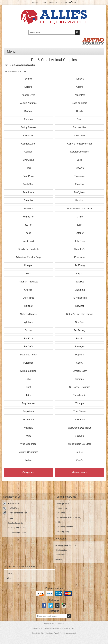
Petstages (79, 346)
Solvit (28, 379)
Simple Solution (28, 371)
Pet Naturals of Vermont (79, 208)
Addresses (60, 555)
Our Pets (79, 322)
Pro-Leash (79, 257)
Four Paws (28, 176)
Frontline (79, 184)
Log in (43, 2)
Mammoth (79, 290)
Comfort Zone (28, 143)
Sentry (79, 363)
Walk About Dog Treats (79, 428)
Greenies (28, 200)
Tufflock (80, 78)
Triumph (79, 403)
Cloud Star (79, 135)
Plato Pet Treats (28, 354)
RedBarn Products (28, 281)
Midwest (79, 306)
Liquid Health (28, 241)
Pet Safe (28, 346)
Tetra (28, 395)
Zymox (28, 78)
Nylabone (28, 322)
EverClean (28, 160)
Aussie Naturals (28, 103)
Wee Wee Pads (28, 444)
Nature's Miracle (28, 314)
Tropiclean (79, 176)
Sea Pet (79, 281)
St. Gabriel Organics (79, 387)
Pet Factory (80, 330)
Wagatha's (79, 249)
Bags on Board (79, 103)
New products (63, 504)
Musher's (28, 208)
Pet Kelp (28, 338)
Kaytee (79, 273)
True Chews (79, 411)
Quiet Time (28, 298)
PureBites (28, 363)
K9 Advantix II (79, 298)
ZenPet (79, 452)
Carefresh (28, 135)
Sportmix (79, 379)
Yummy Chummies (28, 452)
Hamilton (79, 200)
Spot (28, 387)
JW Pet (28, 225)
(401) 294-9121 (15, 504)
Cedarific (79, 436)
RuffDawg (79, 265)
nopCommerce (58, 623)
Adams (79, 87)
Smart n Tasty (80, 371)
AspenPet (80, 95)
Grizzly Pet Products (28, 249)
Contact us (62, 508)
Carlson (28, 151)
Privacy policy (63, 531)
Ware (28, 436)
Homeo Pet (28, 216)
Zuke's (79, 460)
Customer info (61, 550)
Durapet (28, 265)
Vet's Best (79, 419)
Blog (9, 578)
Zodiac (28, 460)
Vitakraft (28, 428)
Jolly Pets (79, 241)
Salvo (28, 273)
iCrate (79, 216)
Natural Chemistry (79, 151)
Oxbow (28, 330)
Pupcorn (79, 354)
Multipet (28, 306)
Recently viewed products (66, 545)
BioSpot (28, 111)
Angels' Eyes (28, 95)
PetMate (28, 119)
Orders (59, 559)
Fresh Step (28, 184)
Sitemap (61, 513)
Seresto (28, 87)
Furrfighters (80, 192)
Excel (79, 160)
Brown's (79, 168)
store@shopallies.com (18, 513)
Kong (28, 233)
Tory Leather (28, 403)
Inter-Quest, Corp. (68, 628)
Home (7, 65)
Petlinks (79, 338)
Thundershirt (79, 395)
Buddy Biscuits (28, 127)
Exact (79, 119)
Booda (79, 111)
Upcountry (28, 419)
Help (60, 522)
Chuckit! (28, 290)
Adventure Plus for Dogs (28, 257)
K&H (79, 225)
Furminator (28, 192)
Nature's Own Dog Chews (79, 314)
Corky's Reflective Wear (79, 143)
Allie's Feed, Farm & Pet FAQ (69, 518)
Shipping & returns (65, 527)
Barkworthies (79, 127)
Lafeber (79, 233)
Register (35, 2)
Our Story (11, 573)
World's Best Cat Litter (79, 444)
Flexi (28, 168)
